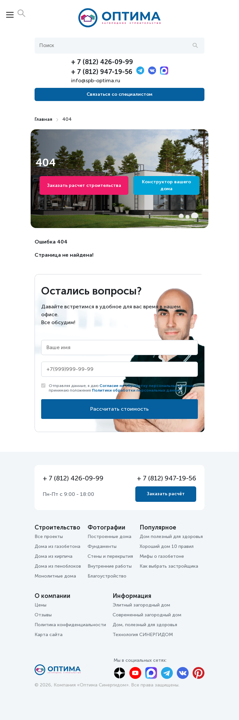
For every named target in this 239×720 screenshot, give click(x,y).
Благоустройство (107, 576)
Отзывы (43, 615)
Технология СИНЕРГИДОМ (143, 634)
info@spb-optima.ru (95, 80)
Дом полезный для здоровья (171, 536)
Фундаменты (102, 546)
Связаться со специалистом (119, 94)
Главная (43, 119)
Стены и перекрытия (110, 556)
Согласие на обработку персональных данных (146, 385)
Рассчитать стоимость (119, 409)
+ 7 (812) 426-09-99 (102, 62)
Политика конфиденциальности (70, 625)
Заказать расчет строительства (84, 185)
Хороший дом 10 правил (167, 546)
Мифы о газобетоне (162, 556)
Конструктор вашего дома (166, 185)
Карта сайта (49, 634)
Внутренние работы (110, 566)
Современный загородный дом (147, 615)
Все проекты (49, 536)
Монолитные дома (55, 576)
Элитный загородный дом (141, 605)
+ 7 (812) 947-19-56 (101, 72)
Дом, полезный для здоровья (145, 625)
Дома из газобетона (57, 546)
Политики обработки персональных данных (136, 390)
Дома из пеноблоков (58, 566)
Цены (40, 605)
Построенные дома (109, 536)
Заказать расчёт (166, 494)
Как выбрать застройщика (169, 566)
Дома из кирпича (53, 556)
